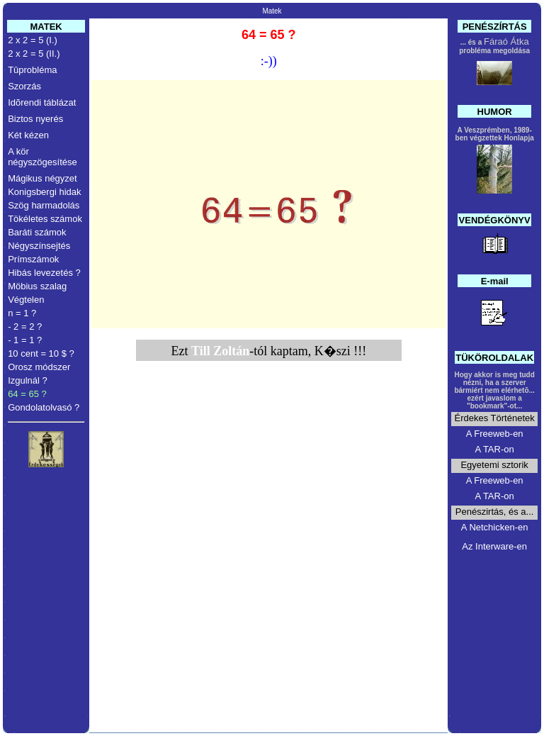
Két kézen (28, 135)
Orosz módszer (39, 367)
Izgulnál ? (27, 380)
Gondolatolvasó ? (43, 407)
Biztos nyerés (35, 118)
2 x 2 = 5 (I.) (32, 40)
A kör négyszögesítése (42, 156)
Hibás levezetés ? (44, 272)
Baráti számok (37, 232)
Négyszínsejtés (39, 245)
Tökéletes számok (45, 218)
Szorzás (24, 86)
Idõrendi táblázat (42, 102)
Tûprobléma (32, 70)
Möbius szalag (37, 286)
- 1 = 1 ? (25, 340)
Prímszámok (33, 259)
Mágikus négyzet (42, 178)
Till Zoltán (220, 351)
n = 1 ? (22, 313)
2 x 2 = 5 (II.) (34, 53)
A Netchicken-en (494, 527)
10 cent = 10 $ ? (41, 353)
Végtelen (26, 299)
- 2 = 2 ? (25, 326)
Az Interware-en (494, 546)
